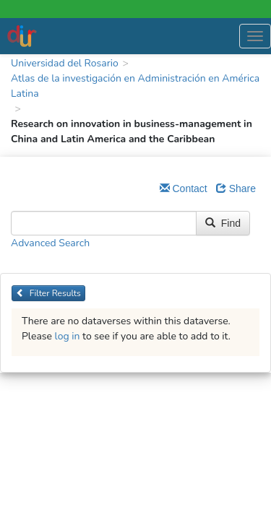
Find (223, 223)
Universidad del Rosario (65, 63)
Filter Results (48, 293)
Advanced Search (50, 243)
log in (67, 336)
